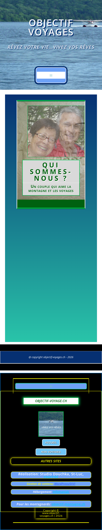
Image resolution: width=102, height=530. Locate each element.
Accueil (51, 442)
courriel (51, 476)
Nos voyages (51, 451)
